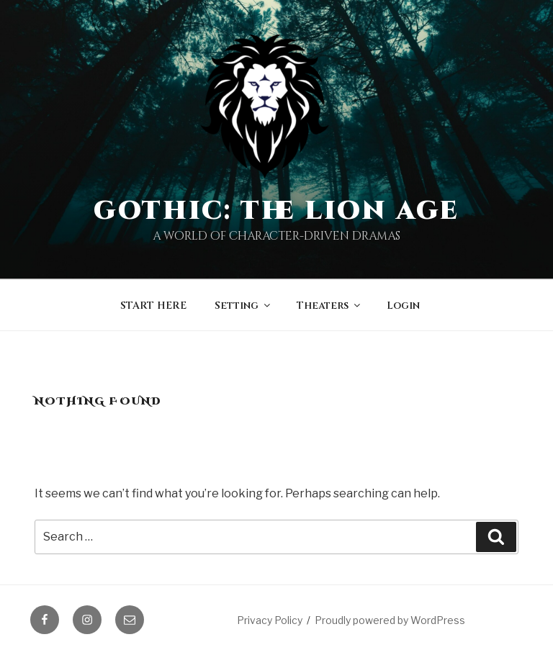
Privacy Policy (269, 620)
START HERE (153, 305)
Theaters (329, 305)
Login (403, 305)
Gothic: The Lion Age (277, 211)
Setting (243, 305)
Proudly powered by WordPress (390, 620)
